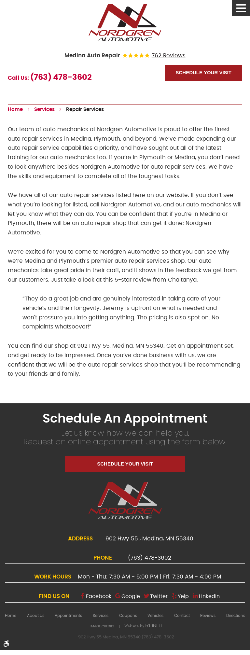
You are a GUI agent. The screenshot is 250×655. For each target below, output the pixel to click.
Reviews (207, 616)
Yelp (183, 596)
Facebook (98, 596)
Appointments (68, 616)
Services (44, 109)
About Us (35, 616)
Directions (235, 616)
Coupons (128, 616)
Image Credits (102, 626)
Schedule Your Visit (203, 72)
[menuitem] (10, 616)
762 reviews (169, 55)
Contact (182, 616)
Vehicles (155, 616)
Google (130, 596)
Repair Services (85, 109)
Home (15, 109)
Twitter (159, 596)
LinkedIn (209, 596)
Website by (142, 626)
